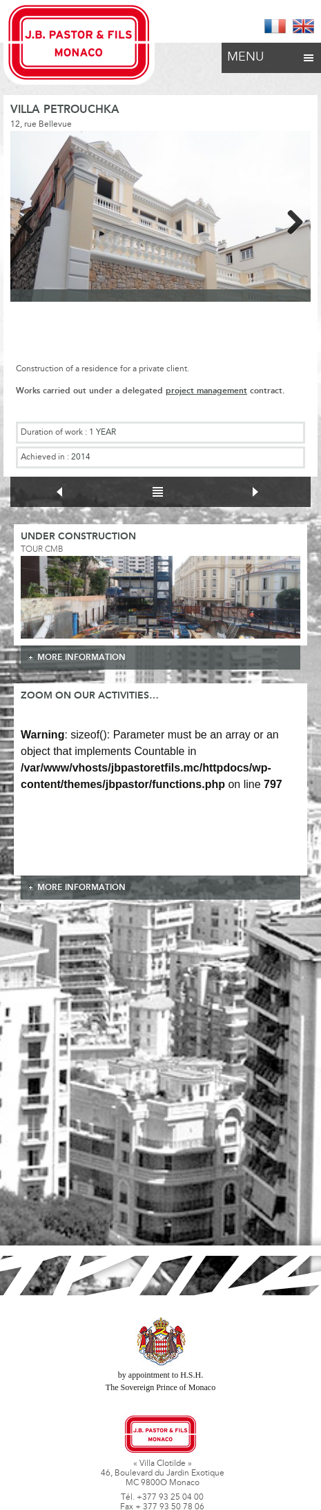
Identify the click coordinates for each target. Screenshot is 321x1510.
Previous (31, 220)
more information (81, 657)
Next (290, 220)
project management (206, 390)
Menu (271, 54)
